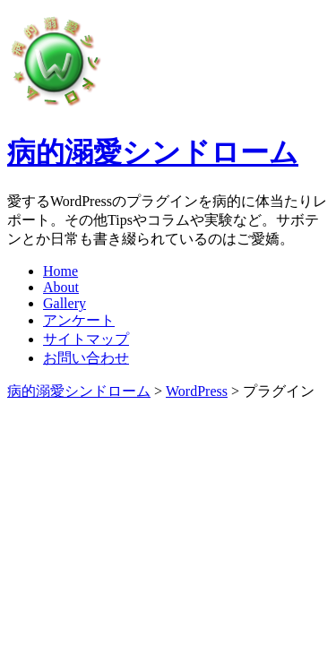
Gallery (64, 303)
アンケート (79, 320)
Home (60, 271)
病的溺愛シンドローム (152, 152)
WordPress (197, 391)
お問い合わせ (86, 358)
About (61, 287)
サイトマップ (86, 339)
